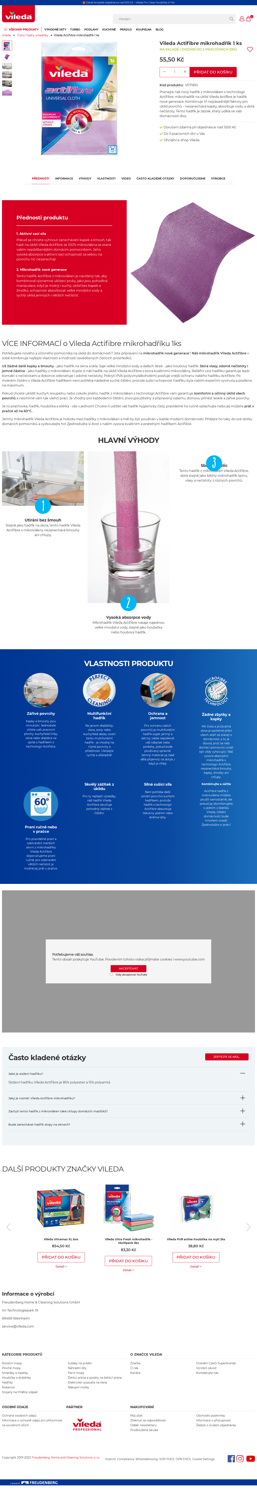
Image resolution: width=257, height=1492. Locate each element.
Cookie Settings (203, 1466)
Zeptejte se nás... (226, 1063)
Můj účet (136, 1422)
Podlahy (91, 29)
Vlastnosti (106, 178)
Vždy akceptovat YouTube (128, 981)
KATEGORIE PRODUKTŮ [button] (22, 1361)
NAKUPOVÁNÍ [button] (142, 1414)
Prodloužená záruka (144, 1436)
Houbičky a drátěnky (16, 1384)
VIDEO (126, 178)
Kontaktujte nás (207, 1379)
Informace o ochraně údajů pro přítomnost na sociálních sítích (32, 1429)
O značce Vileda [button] (146, 1361)
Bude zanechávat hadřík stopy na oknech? (39, 1131)
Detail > (61, 1273)
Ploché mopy (11, 1374)
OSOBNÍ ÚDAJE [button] (15, 1414)
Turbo (75, 29)
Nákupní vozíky (78, 1394)
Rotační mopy (12, 1370)
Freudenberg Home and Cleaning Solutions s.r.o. (66, 1464)
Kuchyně (109, 29)
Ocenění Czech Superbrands (216, 1370)
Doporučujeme (192, 178)
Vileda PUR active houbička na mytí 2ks (196, 1246)
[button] (242, 19)
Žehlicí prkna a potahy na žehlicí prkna (95, 1384)
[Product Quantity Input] (175, 72)
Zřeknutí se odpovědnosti (148, 1427)
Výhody (85, 178)
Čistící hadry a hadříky (32, 35)
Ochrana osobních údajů (19, 1422)
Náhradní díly (77, 1374)
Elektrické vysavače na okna (87, 1389)
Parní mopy (76, 1379)
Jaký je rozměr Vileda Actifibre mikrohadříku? (41, 1105)
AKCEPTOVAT (128, 975)
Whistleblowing (147, 1466)
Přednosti (40, 178)
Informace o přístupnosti (213, 1427)
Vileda (6, 35)
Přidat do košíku (213, 72)
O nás (134, 1374)
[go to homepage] (18, 13)
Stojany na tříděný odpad (19, 1399)
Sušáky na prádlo (80, 1370)
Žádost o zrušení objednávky (216, 1432)
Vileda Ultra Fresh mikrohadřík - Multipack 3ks (128, 1247)
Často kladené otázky (155, 178)
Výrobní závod (206, 1374)
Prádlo (126, 29)
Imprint (110, 1466)
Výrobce (218, 178)
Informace (64, 178)
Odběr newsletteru (143, 1432)
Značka (135, 1370)
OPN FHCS (183, 1466)
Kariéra (135, 1379)
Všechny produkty (23, 29)
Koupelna (144, 29)
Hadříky (7, 1389)
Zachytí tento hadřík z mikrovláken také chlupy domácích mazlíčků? (58, 1118)
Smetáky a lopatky (15, 1379)
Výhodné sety (55, 29)
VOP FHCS (166, 1466)
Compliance (125, 1466)
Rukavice (8, 1394)
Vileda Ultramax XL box (61, 1246)
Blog (160, 29)
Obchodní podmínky (210, 1422)
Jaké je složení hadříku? (25, 1080)
